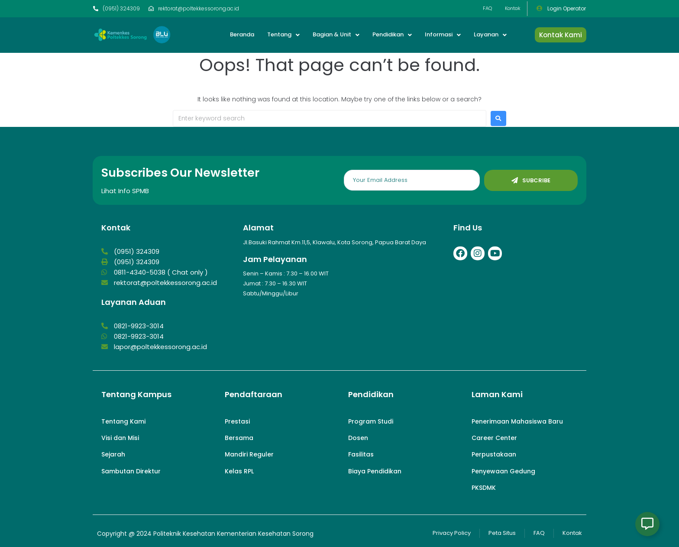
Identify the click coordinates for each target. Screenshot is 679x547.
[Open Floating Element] (647, 524)
